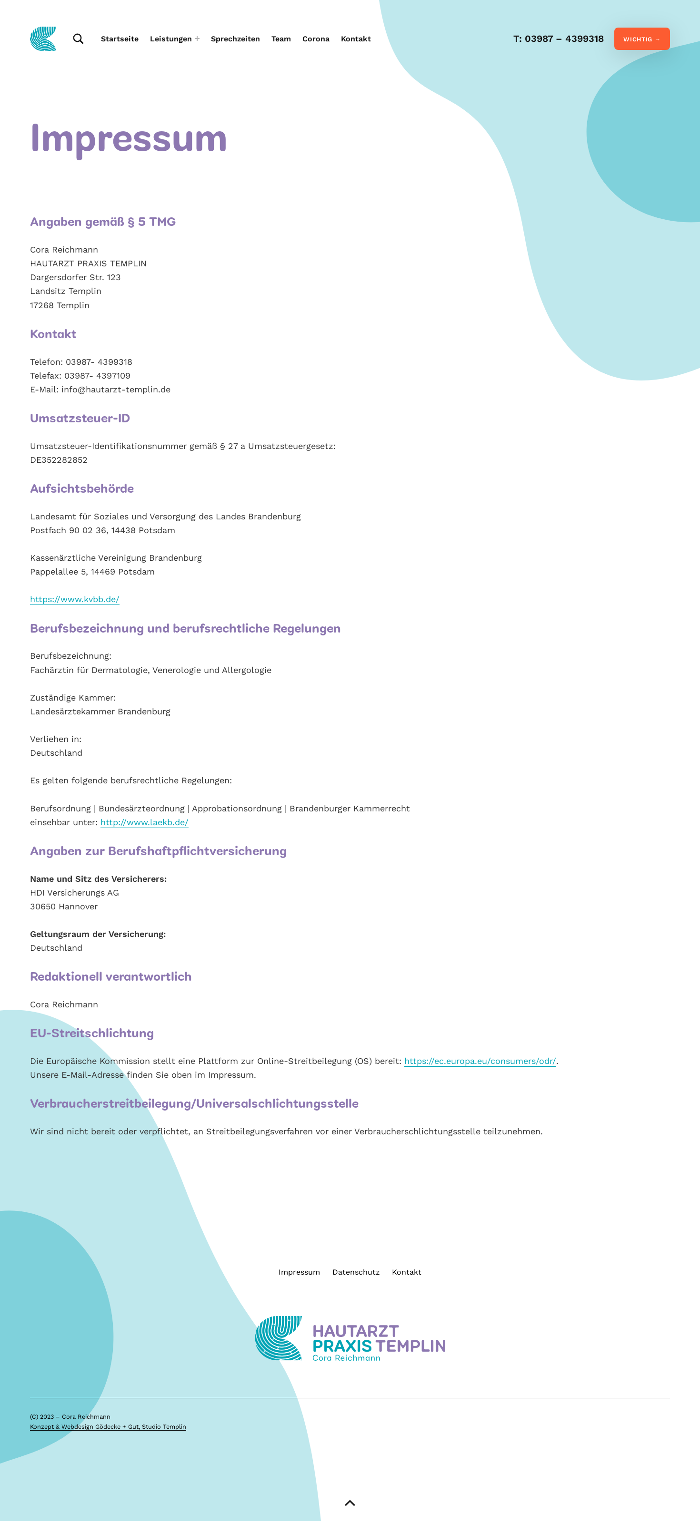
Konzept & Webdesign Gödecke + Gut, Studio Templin (108, 1428)
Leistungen (171, 38)
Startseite (120, 38)
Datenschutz (356, 1273)
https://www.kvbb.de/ (75, 600)
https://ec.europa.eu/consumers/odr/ (480, 1062)
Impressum (299, 1273)
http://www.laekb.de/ (144, 824)
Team (281, 38)
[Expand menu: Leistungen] (197, 38)
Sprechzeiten (235, 38)
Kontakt (356, 38)
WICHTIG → (642, 39)
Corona (316, 38)
